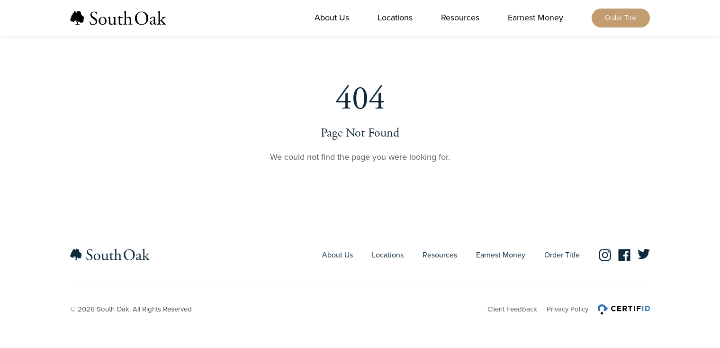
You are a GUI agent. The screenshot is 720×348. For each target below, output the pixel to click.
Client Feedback (512, 309)
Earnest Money (535, 17)
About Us (332, 17)
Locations (395, 17)
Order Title (621, 18)
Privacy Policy (567, 309)
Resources (460, 17)
